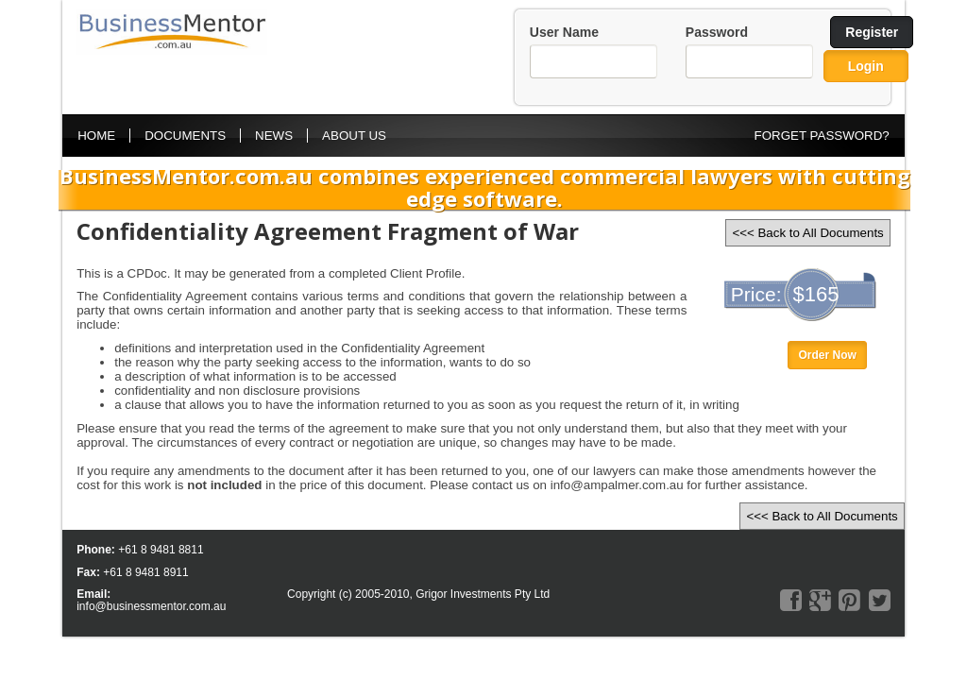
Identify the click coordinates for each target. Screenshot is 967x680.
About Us (354, 135)
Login (866, 66)
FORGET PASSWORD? (822, 135)
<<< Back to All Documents (807, 233)
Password (717, 32)
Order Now (827, 355)
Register (871, 32)
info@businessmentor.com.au (151, 606)
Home (96, 135)
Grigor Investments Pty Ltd (483, 594)
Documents (185, 135)
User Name (564, 32)
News (274, 135)
